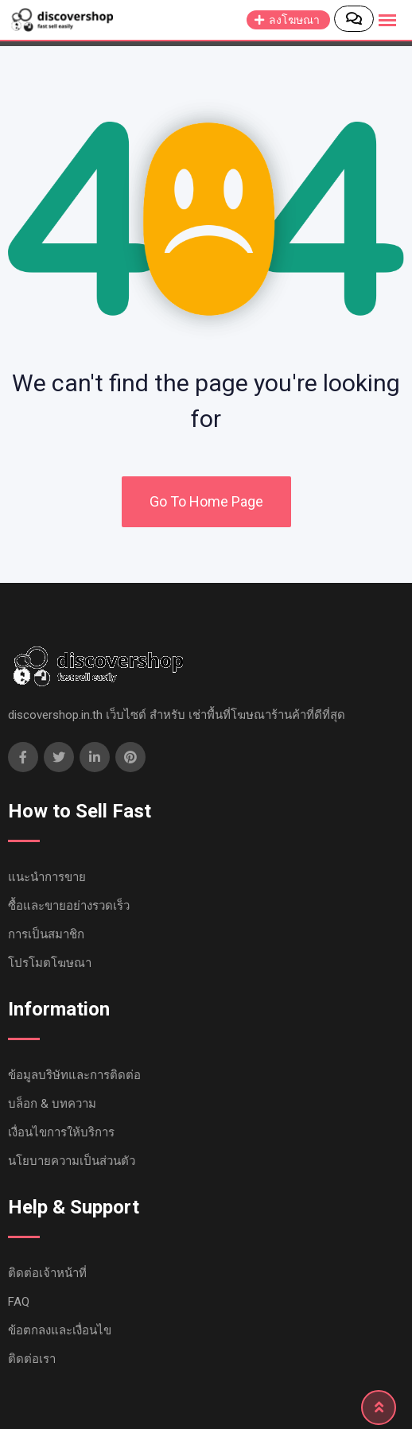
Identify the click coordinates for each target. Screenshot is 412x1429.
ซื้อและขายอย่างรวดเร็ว (69, 906)
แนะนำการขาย (47, 877)
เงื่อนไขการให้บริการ (61, 1132)
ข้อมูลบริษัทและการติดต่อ (74, 1075)
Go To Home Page (206, 501)
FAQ (18, 1302)
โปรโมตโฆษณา (49, 963)
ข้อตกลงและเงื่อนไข (59, 1330)
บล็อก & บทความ (52, 1104)
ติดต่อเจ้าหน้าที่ (47, 1273)
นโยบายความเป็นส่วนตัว (71, 1161)
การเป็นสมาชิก (46, 934)
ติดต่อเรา (32, 1359)
